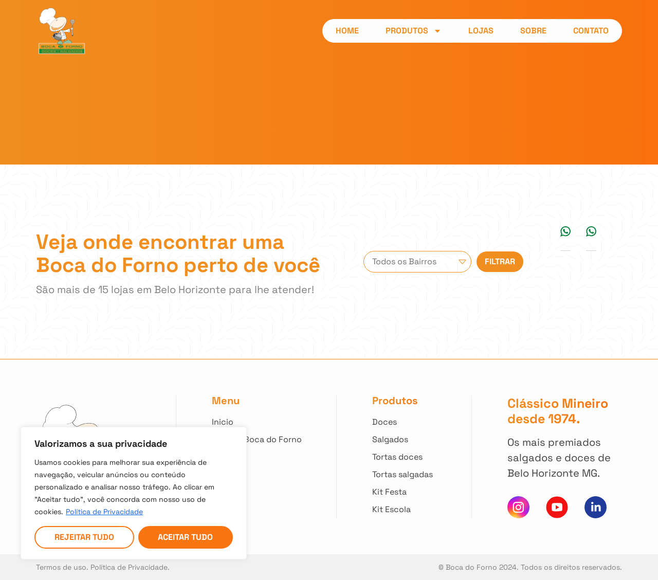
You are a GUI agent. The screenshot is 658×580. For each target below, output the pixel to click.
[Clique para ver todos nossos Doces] (404, 422)
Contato (591, 30)
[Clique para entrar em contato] (257, 474)
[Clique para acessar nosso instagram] (518, 507)
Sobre (533, 30)
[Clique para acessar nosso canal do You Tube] (557, 507)
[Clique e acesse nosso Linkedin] (595, 507)
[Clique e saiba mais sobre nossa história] (257, 439)
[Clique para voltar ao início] (257, 422)
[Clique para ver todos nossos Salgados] (404, 439)
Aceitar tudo (185, 537)
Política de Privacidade (104, 511)
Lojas (481, 30)
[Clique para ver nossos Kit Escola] (404, 509)
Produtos (414, 31)
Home (347, 30)
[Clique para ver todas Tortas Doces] (404, 457)
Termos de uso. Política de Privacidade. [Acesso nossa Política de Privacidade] (103, 567)
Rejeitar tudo (84, 537)
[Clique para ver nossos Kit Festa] (404, 492)
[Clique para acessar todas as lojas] (257, 457)
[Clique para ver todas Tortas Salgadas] (404, 474)
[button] (565, 231)
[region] (134, 493)
